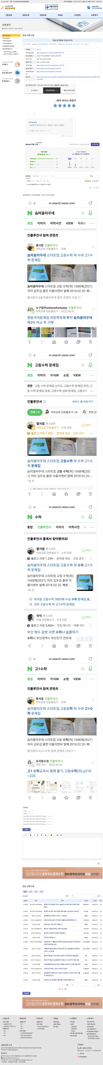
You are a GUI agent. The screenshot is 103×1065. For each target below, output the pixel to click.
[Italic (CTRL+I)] (34, 835)
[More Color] (48, 835)
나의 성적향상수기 (7, 43)
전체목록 (26, 993)
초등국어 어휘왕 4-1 (50, 937)
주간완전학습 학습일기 (8, 46)
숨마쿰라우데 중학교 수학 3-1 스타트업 (55, 916)
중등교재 (25, 15)
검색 (98, 896)
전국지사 (80, 1)
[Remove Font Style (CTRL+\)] (41, 835)
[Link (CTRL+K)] (61, 835)
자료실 (60, 15)
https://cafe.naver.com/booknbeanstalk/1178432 (50, 65)
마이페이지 (92, 1)
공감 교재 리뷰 (19, 28)
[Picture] (57, 835)
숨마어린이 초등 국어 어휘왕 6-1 (53, 924)
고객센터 (77, 15)
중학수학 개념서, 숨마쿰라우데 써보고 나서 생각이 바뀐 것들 (61, 960)
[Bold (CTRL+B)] (31, 835)
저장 (98, 863)
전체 (25, 892)
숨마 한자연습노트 (7, 49)
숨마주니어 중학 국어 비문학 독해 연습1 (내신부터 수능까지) (61, 911)
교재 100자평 (6, 38)
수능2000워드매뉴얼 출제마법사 (21, 1)
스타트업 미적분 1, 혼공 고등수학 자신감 (55, 969)
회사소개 (75, 1)
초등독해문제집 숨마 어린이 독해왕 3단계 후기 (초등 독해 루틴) (62, 964)
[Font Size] (25, 835)
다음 (65, 989)
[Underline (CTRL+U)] (38, 835)
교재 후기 (94, 15)
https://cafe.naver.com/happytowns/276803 (49, 71)
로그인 (85, 1)
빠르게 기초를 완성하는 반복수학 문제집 (55, 929)
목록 (26, 829)
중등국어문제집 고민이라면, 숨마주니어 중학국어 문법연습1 (61, 956)
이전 (59, 989)
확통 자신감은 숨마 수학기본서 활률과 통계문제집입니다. (60, 920)
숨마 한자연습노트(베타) (10, 52)
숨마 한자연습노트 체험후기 (11, 54)
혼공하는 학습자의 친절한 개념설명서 (55, 933)
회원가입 (99, 1)
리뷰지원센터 (69, 1)
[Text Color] (46, 835)
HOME (5, 28)
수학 (36, 892)
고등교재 (8, 15)
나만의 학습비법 (6, 41)
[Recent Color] (51, 835)
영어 (41, 892)
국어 (30, 892)
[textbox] (62, 847)
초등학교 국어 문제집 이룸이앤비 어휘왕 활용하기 (58, 980)
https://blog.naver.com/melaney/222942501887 (50, 53)
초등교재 (43, 15)
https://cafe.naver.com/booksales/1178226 (49, 68)
